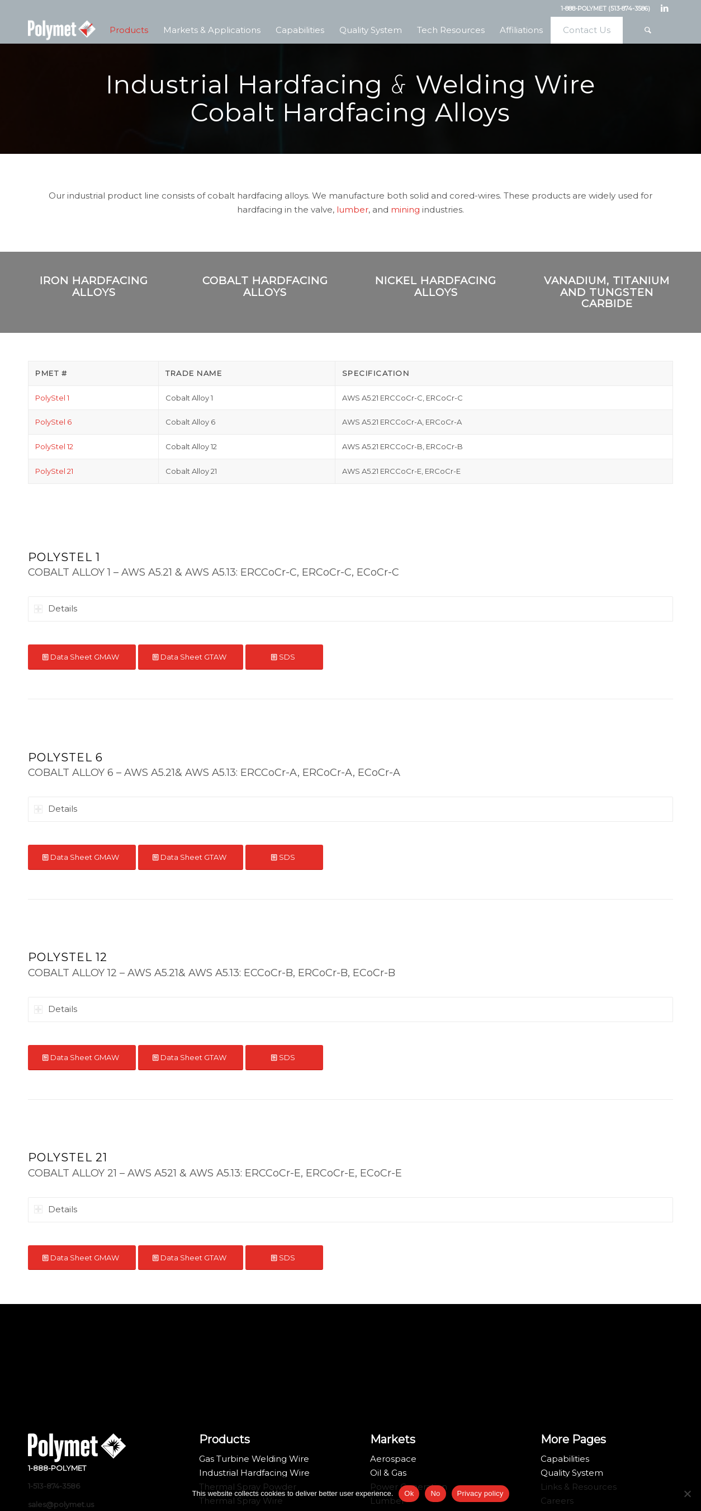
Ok (409, 1493)
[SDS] (284, 657)
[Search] (648, 30)
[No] (687, 1493)
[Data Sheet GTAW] (190, 657)
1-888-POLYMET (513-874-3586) (605, 8)
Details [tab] (55, 608)
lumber (352, 209)
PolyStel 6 (53, 421)
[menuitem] (128, 30)
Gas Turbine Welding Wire (254, 1458)
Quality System (572, 1472)
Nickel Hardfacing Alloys (435, 286)
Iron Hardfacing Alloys (94, 286)
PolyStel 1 (52, 397)
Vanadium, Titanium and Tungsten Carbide (607, 292)
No (435, 1493)
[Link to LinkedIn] (664, 8)
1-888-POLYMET (57, 1467)
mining (405, 209)
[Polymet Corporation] (62, 30)
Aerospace (393, 1458)
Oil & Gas (388, 1472)
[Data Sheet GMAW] (82, 657)
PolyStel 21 (54, 471)
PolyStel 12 (54, 446)
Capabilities (565, 1458)
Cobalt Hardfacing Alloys (265, 286)
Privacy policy (480, 1493)
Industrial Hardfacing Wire (254, 1472)
